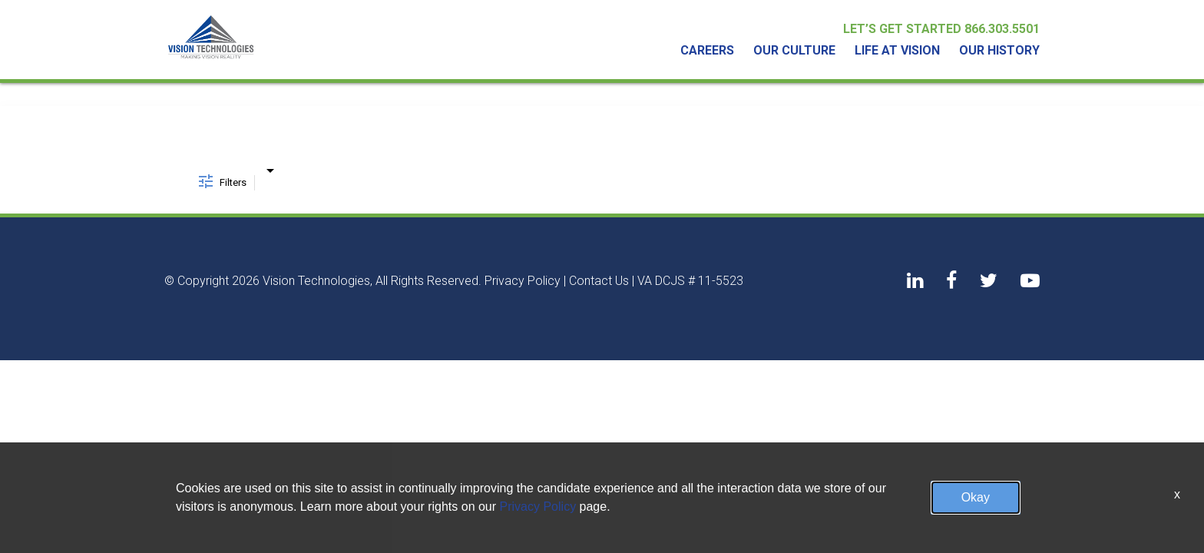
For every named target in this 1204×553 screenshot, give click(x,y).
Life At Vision (897, 51)
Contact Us (599, 281)
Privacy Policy (523, 281)
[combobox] (270, 167)
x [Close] (1177, 494)
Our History (999, 51)
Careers (707, 51)
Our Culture (794, 51)
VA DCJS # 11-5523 (690, 281)
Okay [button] (975, 497)
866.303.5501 (1002, 29)
